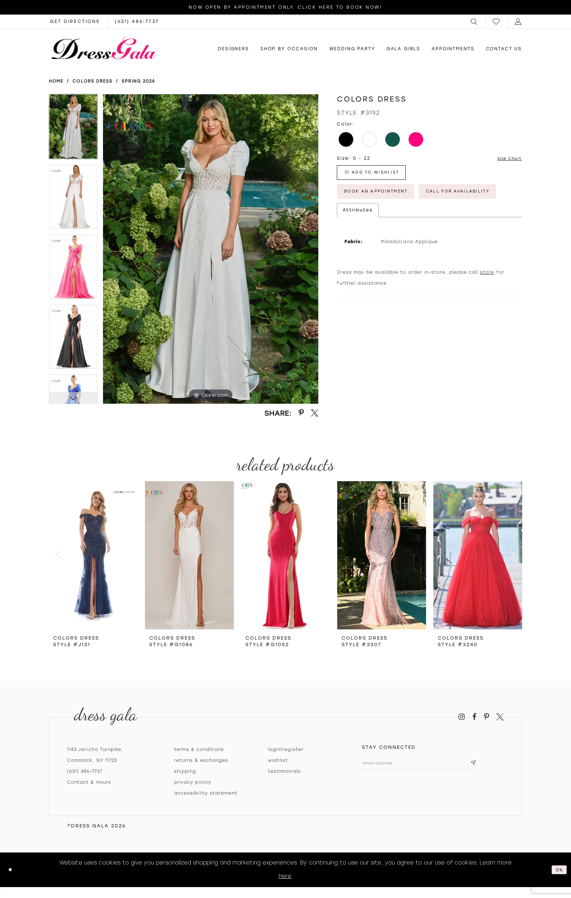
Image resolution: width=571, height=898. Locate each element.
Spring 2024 (138, 81)
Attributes (358, 241)
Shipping (185, 771)
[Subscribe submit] (498, 765)
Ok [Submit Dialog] (558, 869)
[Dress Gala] (104, 47)
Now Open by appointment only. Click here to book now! (285, 7)
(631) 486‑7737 (84, 771)
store (487, 303)
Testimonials (284, 771)
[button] (474, 21)
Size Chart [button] (506, 158)
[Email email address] (432, 765)
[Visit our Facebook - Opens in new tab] (474, 716)
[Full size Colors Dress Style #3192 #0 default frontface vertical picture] (210, 249)
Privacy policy (192, 782)
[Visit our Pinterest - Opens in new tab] (486, 716)
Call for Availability (385, 221)
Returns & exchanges (201, 760)
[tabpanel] (73, 129)
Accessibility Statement (205, 793)
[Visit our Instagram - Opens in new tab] (461, 716)
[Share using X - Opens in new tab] (315, 413)
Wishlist (278, 760)
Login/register (286, 749)
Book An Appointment (385, 198)
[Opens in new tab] (75, 21)
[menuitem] (474, 21)
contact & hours (89, 782)
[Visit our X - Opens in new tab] (500, 716)
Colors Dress (92, 81)
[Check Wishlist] (496, 22)
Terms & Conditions (199, 749)
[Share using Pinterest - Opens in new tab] (301, 413)
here (285, 876)
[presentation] (93, 555)
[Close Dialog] (11, 869)
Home (56, 81)
